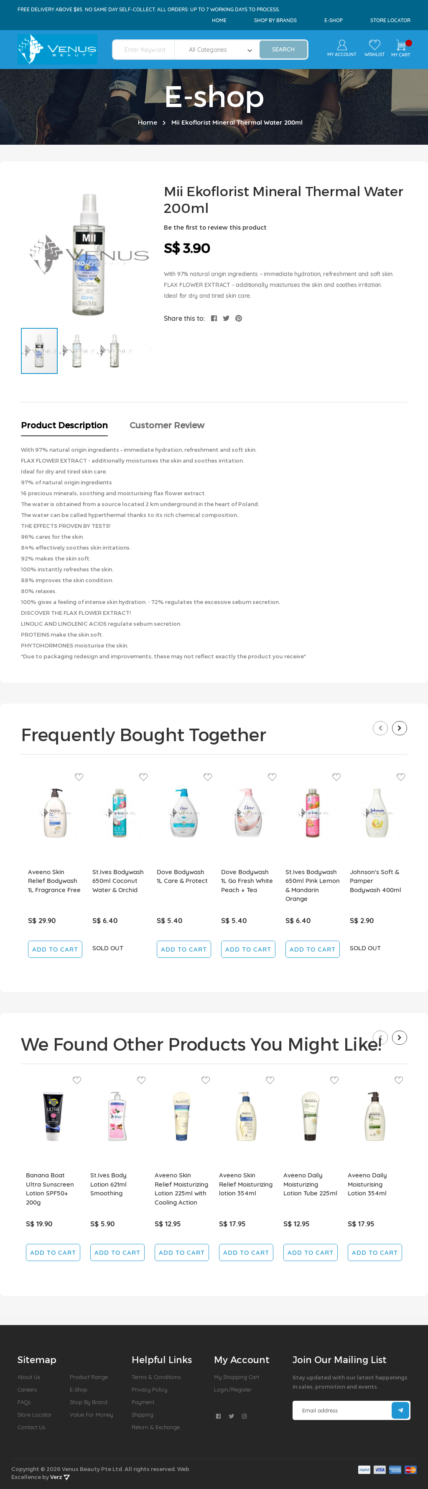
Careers (27, 1389)
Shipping (142, 1414)
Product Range (89, 1377)
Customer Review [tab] (167, 425)
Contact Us (31, 1427)
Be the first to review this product (215, 227)
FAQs (24, 1402)
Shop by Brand (88, 1402)
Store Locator (390, 20)
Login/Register (233, 1389)
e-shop (333, 20)
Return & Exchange (156, 1427)
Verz (60, 1477)
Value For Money (91, 1414)
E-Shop (78, 1389)
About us (29, 1377)
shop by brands (275, 20)
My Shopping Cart (236, 1377)
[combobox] (148, 49)
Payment (143, 1402)
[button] (77, 351)
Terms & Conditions (156, 1377)
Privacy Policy (149, 1389)
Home (219, 20)
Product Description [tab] (64, 425)
